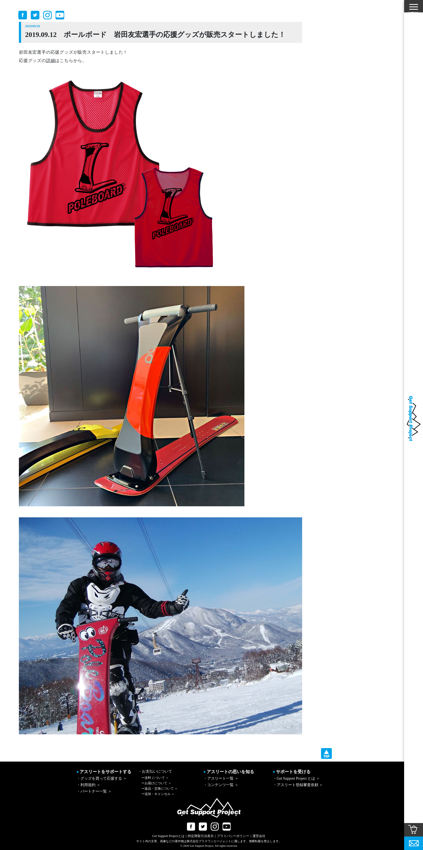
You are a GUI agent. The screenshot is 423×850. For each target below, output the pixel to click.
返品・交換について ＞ (159, 788)
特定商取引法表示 (201, 836)
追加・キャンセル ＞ (158, 794)
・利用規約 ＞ (88, 785)
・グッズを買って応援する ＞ (102, 778)
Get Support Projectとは (168, 836)
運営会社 (259, 836)
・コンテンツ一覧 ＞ (220, 785)
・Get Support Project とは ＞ (296, 778)
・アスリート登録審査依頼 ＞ (298, 785)
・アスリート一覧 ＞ (220, 778)
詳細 (50, 60)
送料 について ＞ (155, 778)
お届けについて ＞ (156, 783)
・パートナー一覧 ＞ (94, 791)
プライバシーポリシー (233, 836)
